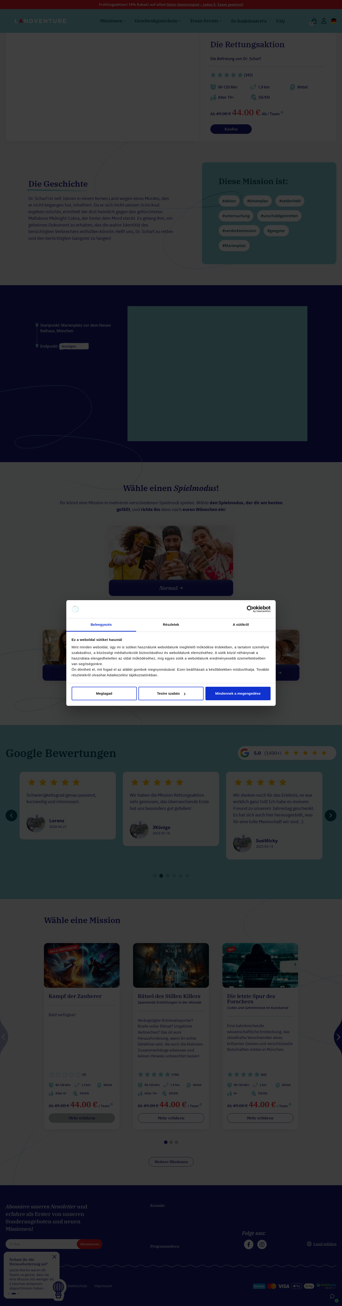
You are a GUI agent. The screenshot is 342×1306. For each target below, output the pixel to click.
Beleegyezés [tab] (101, 624)
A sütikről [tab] (241, 624)
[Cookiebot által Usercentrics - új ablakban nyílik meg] (250, 609)
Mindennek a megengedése (238, 693)
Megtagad (104, 693)
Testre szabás (171, 693)
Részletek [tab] (171, 624)
